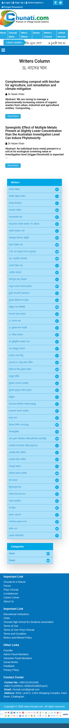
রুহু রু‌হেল (13, 480)
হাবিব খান (13, 528)
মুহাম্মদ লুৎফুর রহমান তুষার (20, 390)
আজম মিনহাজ (15, 203)
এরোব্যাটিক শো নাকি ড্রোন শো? (26, 43)
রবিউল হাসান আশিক (18, 473)
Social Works (11, 662)
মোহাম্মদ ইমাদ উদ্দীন (17, 459)
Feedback (9, 666)
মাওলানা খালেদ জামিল (19, 411)
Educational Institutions (16, 614)
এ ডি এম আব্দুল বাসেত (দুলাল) (22, 251)
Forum (7, 585)
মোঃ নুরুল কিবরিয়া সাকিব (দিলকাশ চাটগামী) (27, 438)
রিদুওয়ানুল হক (15, 487)
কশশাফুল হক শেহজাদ (18, 279)
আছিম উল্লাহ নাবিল (17, 196)
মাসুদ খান (13, 418)
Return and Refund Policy (18, 637)
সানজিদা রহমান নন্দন (18, 521)
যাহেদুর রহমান (15, 466)
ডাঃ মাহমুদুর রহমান (17, 348)
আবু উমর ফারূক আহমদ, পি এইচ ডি (24, 224)
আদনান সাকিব (15, 210)
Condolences (11, 593)
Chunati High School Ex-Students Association (29, 622)
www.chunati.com (34, 706)
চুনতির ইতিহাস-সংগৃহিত (19, 300)
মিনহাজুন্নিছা (14, 431)
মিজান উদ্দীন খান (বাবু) (19, 424)
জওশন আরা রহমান (17, 314)
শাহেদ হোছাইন (15, 501)
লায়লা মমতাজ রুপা (17, 494)
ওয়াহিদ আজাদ (15, 272)
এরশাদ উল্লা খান (16, 265)
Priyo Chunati (11, 589)
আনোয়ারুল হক (15, 217)
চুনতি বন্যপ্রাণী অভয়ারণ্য (19, 293)
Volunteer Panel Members (18, 658)
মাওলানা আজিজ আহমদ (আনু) (22, 404)
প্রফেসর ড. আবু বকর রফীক (21, 362)
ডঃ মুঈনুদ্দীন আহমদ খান (19, 341)
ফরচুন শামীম (14, 376)
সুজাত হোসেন (15, 515)
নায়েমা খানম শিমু (16, 355)
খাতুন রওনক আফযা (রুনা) (20, 286)
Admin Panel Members (16, 654)
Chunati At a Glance (15, 581)
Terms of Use (11, 625)
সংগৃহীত (12, 508)
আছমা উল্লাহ (14, 189)
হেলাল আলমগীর (16, 535)
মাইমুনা (12, 397)
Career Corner (11, 597)
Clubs (7, 618)
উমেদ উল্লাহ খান (16, 244)
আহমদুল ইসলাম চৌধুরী (19, 238)
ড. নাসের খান (15, 321)
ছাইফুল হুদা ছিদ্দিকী (17, 307)
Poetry (12, 560)
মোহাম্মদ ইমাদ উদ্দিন (17, 452)
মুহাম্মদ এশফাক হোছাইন (18, 383)
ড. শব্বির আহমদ (16, 334)
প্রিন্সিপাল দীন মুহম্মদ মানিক (20, 369)
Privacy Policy (11, 670)
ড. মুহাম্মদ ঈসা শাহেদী (18, 328)
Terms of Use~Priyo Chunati (19, 629)
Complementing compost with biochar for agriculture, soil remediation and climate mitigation (32, 85)
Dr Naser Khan (16, 94)
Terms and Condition (15, 633)
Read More (13, 116)
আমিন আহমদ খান (17, 231)
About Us (9, 601)
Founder (8, 650)
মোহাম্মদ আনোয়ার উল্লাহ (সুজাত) (23, 445)
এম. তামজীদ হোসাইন (18, 258)
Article (12, 553)
